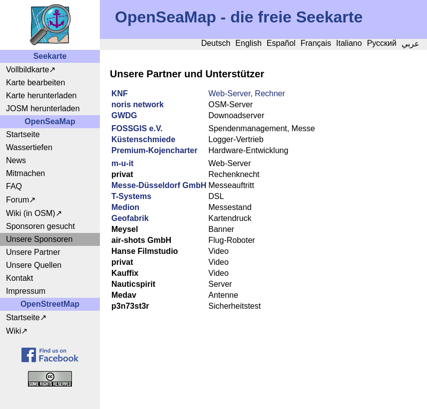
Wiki (13, 331)
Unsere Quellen (33, 265)
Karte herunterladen (41, 95)
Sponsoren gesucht (40, 226)
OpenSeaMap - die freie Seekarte (239, 17)
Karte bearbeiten (35, 82)
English (248, 43)
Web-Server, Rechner (246, 93)
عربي (411, 43)
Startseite (23, 134)
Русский (382, 43)
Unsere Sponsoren (39, 239)
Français (316, 43)
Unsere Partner (33, 252)
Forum (17, 200)
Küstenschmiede (143, 139)
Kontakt (19, 278)
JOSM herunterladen (43, 108)
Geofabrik (130, 218)
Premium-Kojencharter (154, 150)
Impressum (25, 291)
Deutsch (216, 43)
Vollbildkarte (27, 69)
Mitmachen (25, 173)
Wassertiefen (29, 147)
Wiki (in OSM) (30, 213)
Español (281, 43)
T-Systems (131, 196)
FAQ (14, 186)
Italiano (349, 43)
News (16, 160)
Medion (125, 207)
